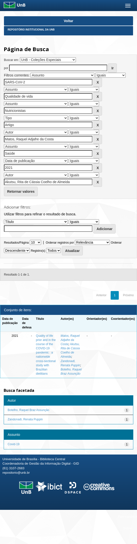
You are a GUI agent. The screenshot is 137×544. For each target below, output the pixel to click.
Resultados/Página (16, 242)
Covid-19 (13, 444)
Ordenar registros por (60, 242)
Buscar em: (11, 60)
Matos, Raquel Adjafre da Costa (70, 340)
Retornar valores (20, 191)
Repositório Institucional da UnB (31, 29)
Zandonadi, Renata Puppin (25, 419)
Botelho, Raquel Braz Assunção (28, 410)
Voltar (68, 21)
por (6, 68)
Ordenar (116, 242)
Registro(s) (38, 250)
